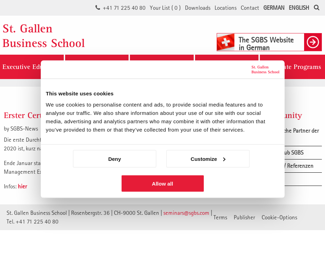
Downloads (197, 7)
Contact (250, 7)
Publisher (244, 217)
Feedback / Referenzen (287, 165)
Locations (226, 7)
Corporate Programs (292, 67)
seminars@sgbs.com (186, 212)
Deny (114, 159)
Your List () (165, 7)
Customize (208, 159)
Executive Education (31, 67)
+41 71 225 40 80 (124, 7)
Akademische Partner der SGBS (290, 135)
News (267, 178)
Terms (220, 217)
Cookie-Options (279, 217)
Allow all (162, 183)
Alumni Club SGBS (282, 152)
